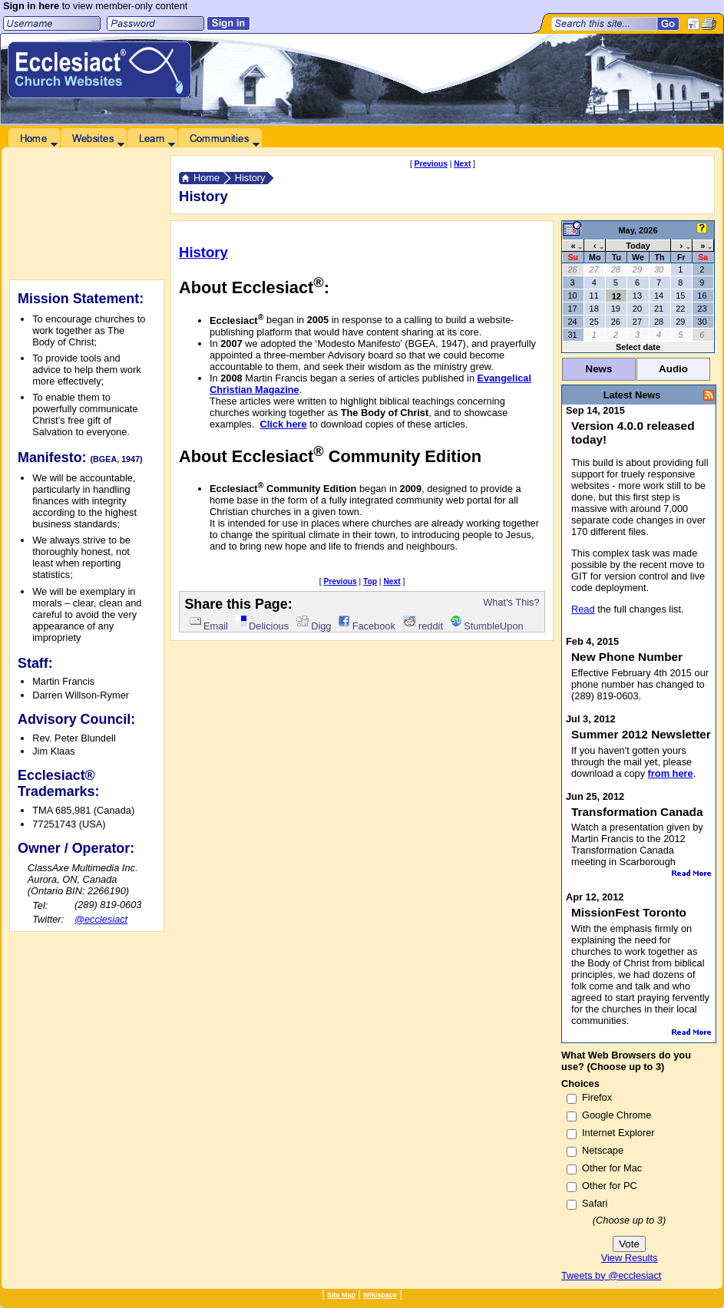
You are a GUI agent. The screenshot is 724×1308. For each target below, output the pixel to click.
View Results (629, 1257)
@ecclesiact (100, 919)
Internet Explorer (618, 1132)
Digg (314, 626)
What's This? (511, 602)
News (599, 369)
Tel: (40, 905)
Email (209, 626)
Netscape (602, 1150)
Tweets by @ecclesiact (611, 1275)
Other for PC (609, 1185)
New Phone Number (627, 656)
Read (583, 609)
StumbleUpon (487, 626)
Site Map (341, 1295)
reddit (423, 626)
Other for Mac (612, 1168)
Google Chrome (616, 1115)
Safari (594, 1203)
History (250, 177)
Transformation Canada (637, 811)
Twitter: (48, 919)
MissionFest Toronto (628, 912)
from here (670, 773)
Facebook (367, 626)
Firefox (597, 1097)
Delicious (262, 626)
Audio (673, 369)
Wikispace (380, 1295)
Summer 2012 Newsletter (641, 734)
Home (206, 177)
